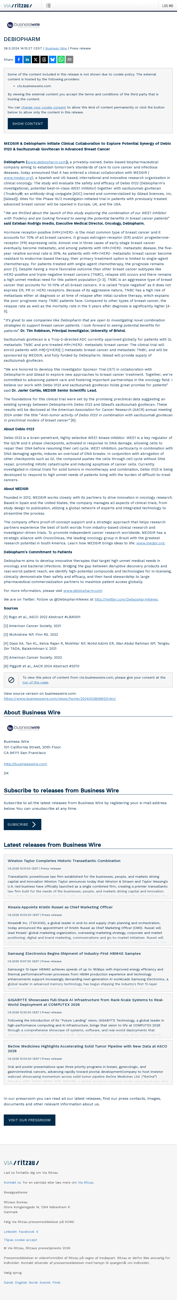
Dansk (8, 1282)
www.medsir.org (18, 178)
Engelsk (21, 1282)
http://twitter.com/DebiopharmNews (126, 599)
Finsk (56, 1282)
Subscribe (23, 824)
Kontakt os (12, 1182)
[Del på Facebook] (19, 60)
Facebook (26, 1231)
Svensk (45, 1282)
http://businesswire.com (25, 764)
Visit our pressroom (29, 1120)
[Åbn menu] (49, 5)
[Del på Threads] (44, 60)
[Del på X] (35, 60)
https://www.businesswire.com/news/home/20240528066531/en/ (60, 699)
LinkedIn (10, 1231)
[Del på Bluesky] (52, 60)
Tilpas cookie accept (20, 1240)
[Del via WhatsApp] (61, 60)
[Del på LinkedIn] (27, 60)
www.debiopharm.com (46, 162)
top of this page (35, 682)
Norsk (33, 1282)
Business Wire (56, 48)
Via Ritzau (86, 1182)
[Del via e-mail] (69, 60)
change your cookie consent (43, 107)
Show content (27, 123)
